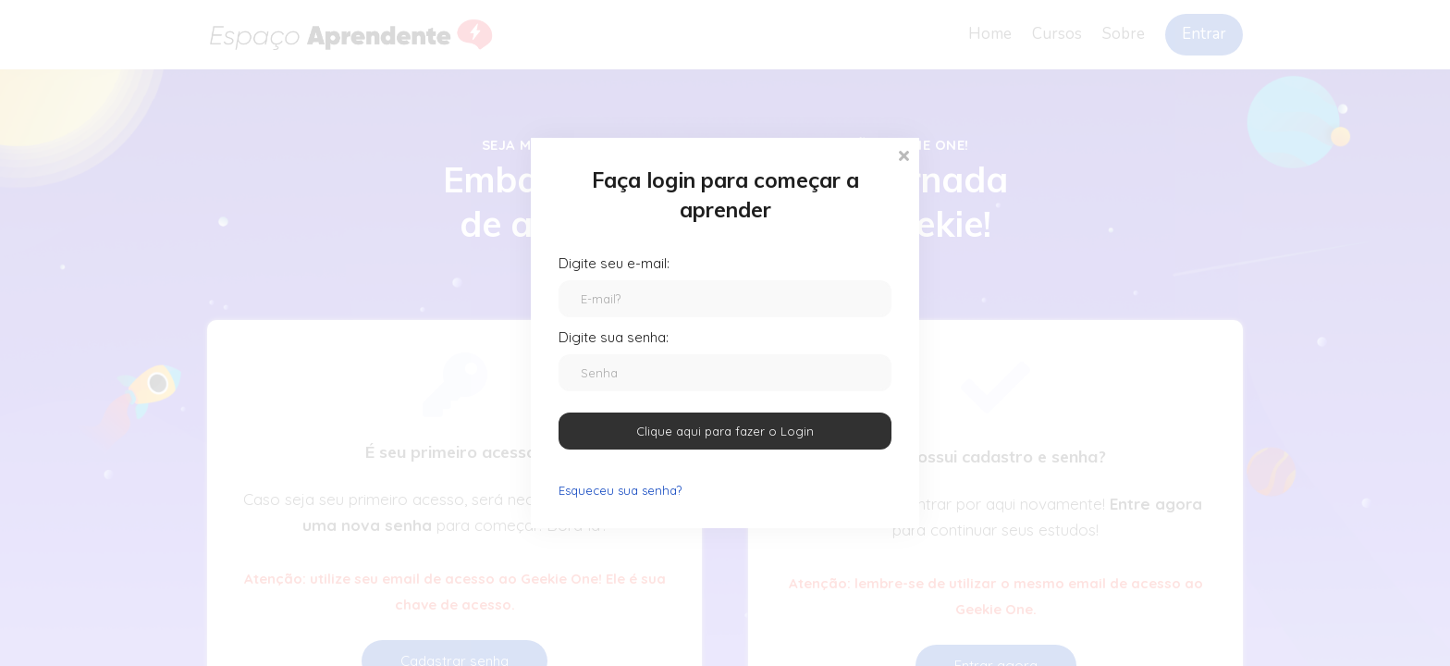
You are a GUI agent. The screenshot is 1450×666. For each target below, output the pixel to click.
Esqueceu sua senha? (620, 490)
